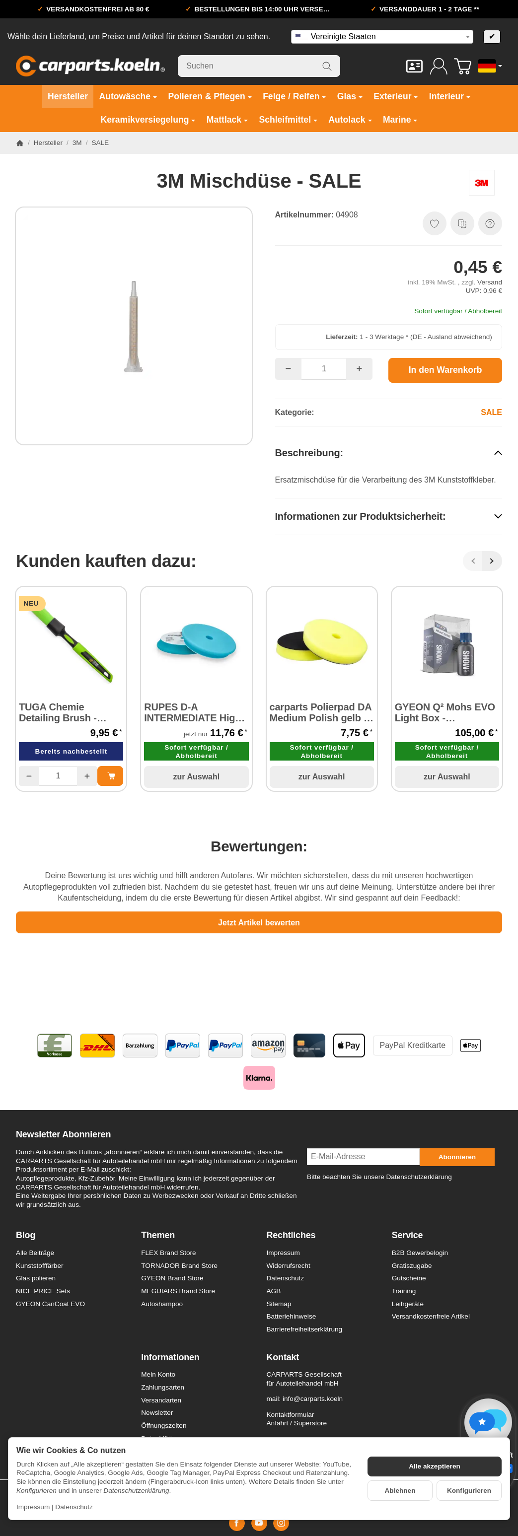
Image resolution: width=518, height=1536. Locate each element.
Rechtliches (291, 1235)
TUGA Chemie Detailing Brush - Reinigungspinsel (59, 712)
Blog (25, 1235)
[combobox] (382, 37)
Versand (489, 282)
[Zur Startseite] (90, 66)
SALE (491, 412)
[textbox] (382, 36)
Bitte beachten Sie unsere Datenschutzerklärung (379, 1177)
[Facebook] (237, 1523)
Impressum (33, 1507)
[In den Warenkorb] (445, 370)
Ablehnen (400, 1490)
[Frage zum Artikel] (490, 223)
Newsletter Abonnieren (63, 1134)
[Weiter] (492, 561)
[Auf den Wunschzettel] (434, 223)
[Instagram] (281, 1523)
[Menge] (324, 369)
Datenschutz (74, 1507)
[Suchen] (259, 66)
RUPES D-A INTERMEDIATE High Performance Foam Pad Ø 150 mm (192, 712)
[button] (389, 452)
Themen (158, 1235)
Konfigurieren (469, 1490)
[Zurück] (473, 561)
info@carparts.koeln (313, 1398)
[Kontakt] (414, 66)
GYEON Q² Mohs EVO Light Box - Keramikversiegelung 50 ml (445, 712)
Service (407, 1235)
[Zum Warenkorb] (462, 66)
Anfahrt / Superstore (297, 1423)
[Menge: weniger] (288, 369)
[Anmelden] (439, 66)
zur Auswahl (196, 776)
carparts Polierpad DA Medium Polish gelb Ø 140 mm (320, 712)
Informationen (170, 1357)
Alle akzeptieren (434, 1466)
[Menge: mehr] (359, 369)
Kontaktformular (290, 1414)
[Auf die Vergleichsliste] (462, 223)
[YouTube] (259, 1523)
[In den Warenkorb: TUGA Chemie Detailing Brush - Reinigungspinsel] (110, 776)
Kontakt (283, 1357)
